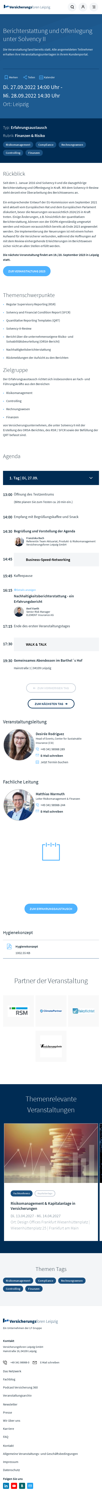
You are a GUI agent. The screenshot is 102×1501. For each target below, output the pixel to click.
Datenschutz (11, 1470)
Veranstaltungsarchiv (17, 1395)
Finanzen (34, 153)
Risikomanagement (18, 144)
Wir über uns (11, 1420)
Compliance (45, 144)
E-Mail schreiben (49, 756)
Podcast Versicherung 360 (20, 1387)
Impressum (10, 1462)
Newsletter (10, 1404)
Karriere (8, 1429)
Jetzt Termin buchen (52, 762)
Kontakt (8, 1446)
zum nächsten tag (49, 704)
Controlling (13, 153)
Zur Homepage (27, 7)
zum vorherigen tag (53, 688)
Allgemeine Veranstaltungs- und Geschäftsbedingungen (40, 1454)
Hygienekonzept (26, 946)
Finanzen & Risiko (30, 135)
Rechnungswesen (72, 144)
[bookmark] (11, 77)
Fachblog (9, 1379)
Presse (7, 1412)
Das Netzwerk (12, 1371)
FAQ (5, 1437)
